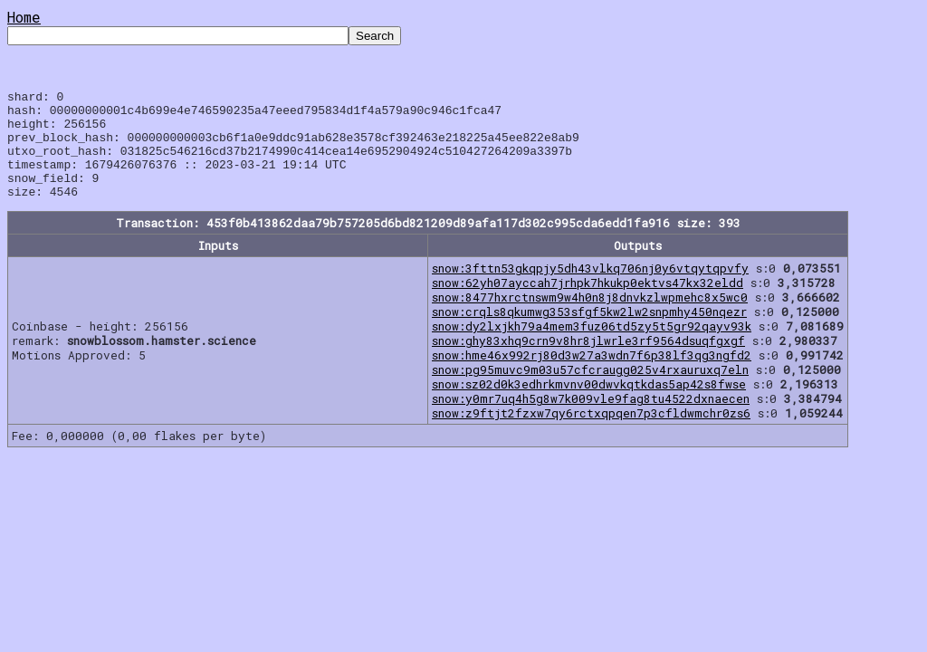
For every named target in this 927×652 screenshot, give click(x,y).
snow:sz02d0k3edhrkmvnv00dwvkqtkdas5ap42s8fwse (589, 405)
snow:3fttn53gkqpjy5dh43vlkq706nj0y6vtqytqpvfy (590, 290)
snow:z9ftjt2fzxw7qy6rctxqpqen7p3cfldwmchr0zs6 (591, 434)
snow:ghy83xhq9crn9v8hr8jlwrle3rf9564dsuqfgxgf (588, 362)
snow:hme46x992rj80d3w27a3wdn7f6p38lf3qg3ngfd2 (591, 376)
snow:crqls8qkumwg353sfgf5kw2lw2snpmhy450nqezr (589, 333)
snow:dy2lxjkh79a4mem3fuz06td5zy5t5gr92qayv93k (591, 347)
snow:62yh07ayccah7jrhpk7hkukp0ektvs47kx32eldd (587, 304)
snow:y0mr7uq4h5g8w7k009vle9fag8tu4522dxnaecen (591, 420)
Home (24, 16)
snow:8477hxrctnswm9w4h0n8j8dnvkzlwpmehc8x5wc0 (590, 319)
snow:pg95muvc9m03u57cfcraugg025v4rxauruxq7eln (590, 391)
